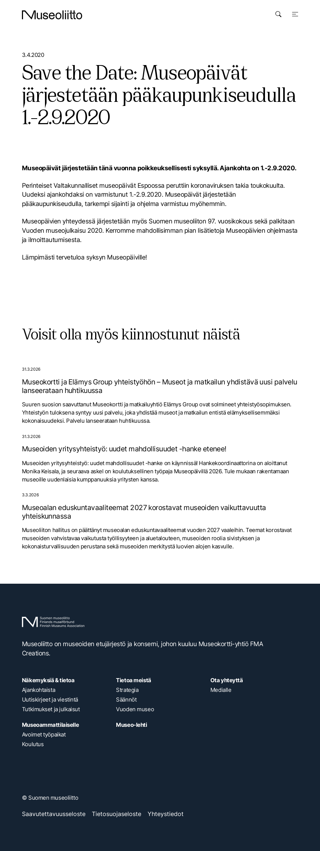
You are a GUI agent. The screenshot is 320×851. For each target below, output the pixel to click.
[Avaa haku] (278, 14)
